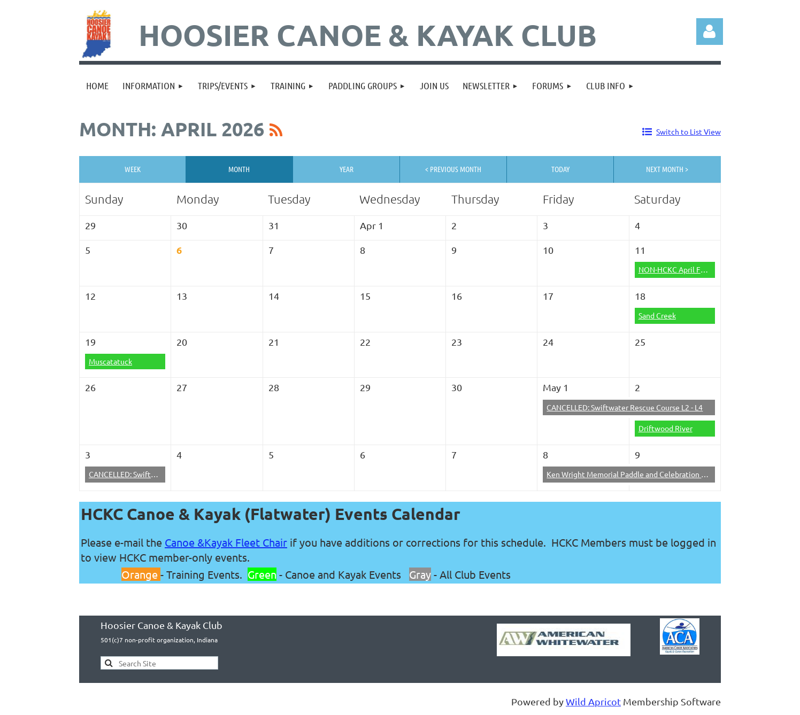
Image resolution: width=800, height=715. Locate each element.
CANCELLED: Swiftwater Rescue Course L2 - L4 (625, 407)
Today (560, 169)
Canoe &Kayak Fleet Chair (226, 542)
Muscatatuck (110, 361)
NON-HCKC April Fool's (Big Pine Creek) (706, 269)
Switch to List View (688, 131)
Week (133, 169)
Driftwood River (666, 428)
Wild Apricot (593, 701)
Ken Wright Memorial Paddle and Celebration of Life (634, 474)
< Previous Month (453, 169)
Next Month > (667, 169)
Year (346, 169)
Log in (709, 31)
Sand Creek (657, 315)
